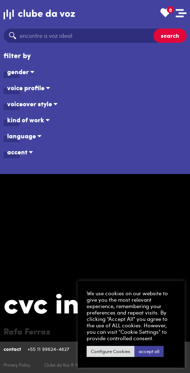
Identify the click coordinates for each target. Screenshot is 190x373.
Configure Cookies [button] (110, 351)
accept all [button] (149, 351)
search (170, 35)
